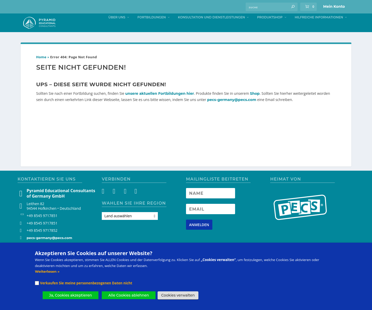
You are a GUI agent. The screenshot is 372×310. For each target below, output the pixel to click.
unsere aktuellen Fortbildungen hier (159, 104)
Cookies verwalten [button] (178, 295)
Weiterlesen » (47, 271)
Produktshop (269, 28)
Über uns (117, 28)
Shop (255, 104)
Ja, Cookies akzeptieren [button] (70, 295)
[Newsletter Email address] (210, 219)
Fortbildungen (151, 28)
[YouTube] (124, 202)
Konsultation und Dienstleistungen (211, 28)
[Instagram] (115, 202)
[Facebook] (106, 202)
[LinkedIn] (134, 202)
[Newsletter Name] (210, 203)
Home (41, 68)
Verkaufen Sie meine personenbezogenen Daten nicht (86, 283)
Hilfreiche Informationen (319, 28)
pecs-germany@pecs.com (231, 110)
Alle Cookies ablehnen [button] (128, 295)
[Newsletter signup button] (199, 235)
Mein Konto (334, 6)
